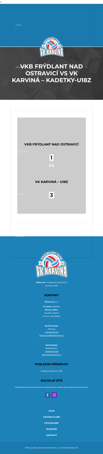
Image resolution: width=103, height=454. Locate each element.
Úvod (52, 411)
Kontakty (51, 435)
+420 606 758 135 (51, 332)
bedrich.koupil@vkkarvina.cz (51, 335)
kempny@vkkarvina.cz (51, 354)
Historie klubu (51, 417)
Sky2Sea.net (73, 447)
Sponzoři (51, 429)
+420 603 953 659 (51, 351)
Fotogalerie (51, 423)
